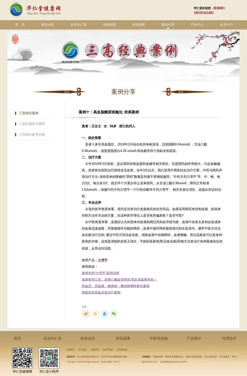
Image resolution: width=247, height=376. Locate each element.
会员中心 (226, 24)
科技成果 (138, 24)
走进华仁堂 (78, 24)
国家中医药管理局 (194, 357)
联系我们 (219, 8)
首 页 (20, 24)
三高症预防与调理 (32, 123)
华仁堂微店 (224, 357)
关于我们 (83, 350)
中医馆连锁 (159, 338)
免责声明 (95, 350)
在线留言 (71, 350)
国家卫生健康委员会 (174, 357)
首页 (17, 338)
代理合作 (229, 338)
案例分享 (167, 24)
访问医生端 (122, 350)
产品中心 (197, 24)
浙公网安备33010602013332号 (173, 362)
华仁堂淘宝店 (211, 357)
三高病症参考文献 (32, 134)
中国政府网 (158, 357)
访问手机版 (108, 350)
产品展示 (194, 338)
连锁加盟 (109, 24)
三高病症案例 (28, 113)
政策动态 (47, 24)
